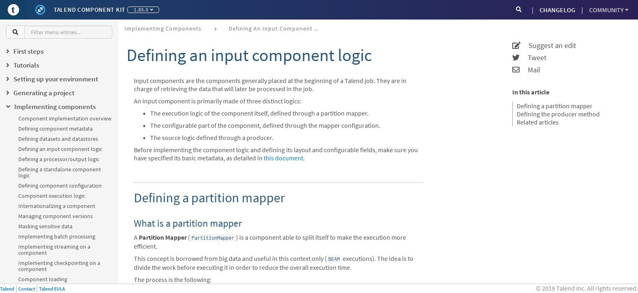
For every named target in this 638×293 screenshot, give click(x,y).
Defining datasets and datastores (58, 138)
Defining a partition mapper (554, 106)
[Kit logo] (40, 10)
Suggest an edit (544, 46)
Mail (526, 70)
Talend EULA (52, 289)
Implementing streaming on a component (54, 249)
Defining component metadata (55, 128)
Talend (7, 289)
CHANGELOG (557, 10)
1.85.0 (143, 10)
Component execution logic (51, 195)
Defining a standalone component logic (59, 172)
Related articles (538, 122)
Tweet (529, 58)
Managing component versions (55, 216)
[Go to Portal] (13, 10)
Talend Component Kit (89, 9)
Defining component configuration (60, 185)
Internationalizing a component (56, 206)
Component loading (42, 279)
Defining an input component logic (60, 149)
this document (283, 158)
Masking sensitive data (45, 226)
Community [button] (608, 10)
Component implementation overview (64, 118)
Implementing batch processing (56, 236)
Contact (26, 289)
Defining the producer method (558, 114)
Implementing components (163, 28)
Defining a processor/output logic (58, 159)
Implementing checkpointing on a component (59, 266)
